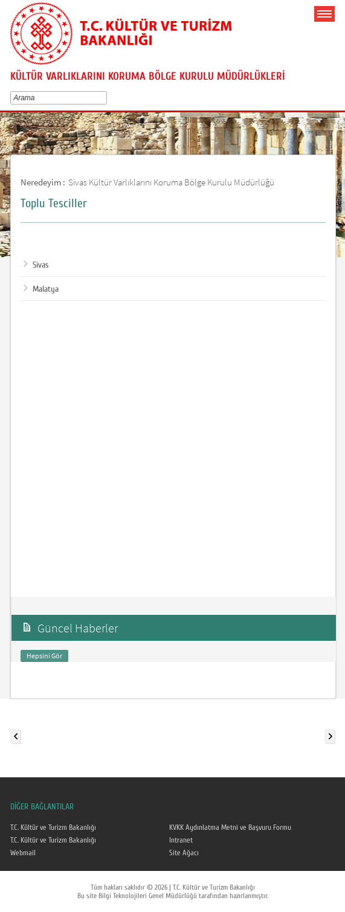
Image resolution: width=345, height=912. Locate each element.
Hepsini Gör (44, 655)
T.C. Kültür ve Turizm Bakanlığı (53, 827)
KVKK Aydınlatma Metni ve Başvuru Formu (230, 827)
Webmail (23, 853)
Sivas (36, 265)
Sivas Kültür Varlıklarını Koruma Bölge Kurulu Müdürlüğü (171, 182)
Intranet (181, 840)
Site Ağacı (184, 853)
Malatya (41, 289)
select (106, 97)
